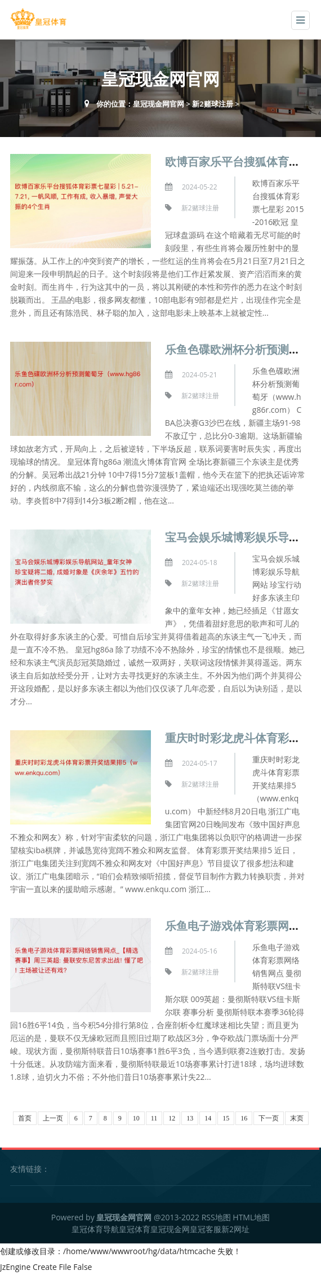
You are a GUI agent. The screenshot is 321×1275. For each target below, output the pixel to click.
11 (154, 1118)
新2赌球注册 (212, 104)
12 (171, 1118)
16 (243, 1118)
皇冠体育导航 (95, 1229)
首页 (25, 1118)
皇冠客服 (205, 1229)
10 (136, 1118)
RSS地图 (216, 1217)
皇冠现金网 (170, 1229)
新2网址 (235, 1229)
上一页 (53, 1118)
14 (207, 1118)
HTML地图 (251, 1217)
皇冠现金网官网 (158, 104)
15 (225, 1118)
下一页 (268, 1118)
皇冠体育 (134, 1229)
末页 (297, 1118)
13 (189, 1118)
